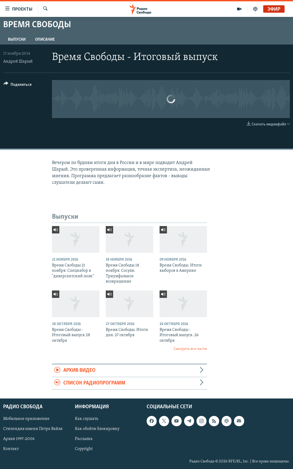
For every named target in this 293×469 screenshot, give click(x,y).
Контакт (11, 449)
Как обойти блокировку (97, 429)
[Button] (17, 85)
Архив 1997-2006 (19, 439)
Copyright (84, 449)
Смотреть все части (190, 349)
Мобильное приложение (26, 419)
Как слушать (86, 419)
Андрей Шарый (18, 61)
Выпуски (17, 39)
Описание (45, 39)
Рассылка (84, 439)
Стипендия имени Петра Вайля (33, 429)
